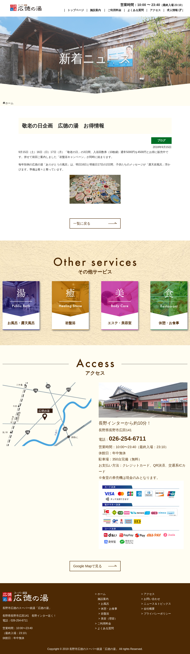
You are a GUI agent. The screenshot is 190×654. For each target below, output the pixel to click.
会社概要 (149, 608)
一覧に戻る (81, 223)
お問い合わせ (152, 598)
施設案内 (95, 10)
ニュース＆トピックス (157, 603)
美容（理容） (109, 618)
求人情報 (172, 10)
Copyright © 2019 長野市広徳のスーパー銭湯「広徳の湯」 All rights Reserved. (95, 649)
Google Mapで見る (87, 566)
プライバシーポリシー (157, 613)
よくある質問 (135, 10)
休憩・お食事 (109, 608)
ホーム (101, 594)
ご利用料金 (114, 10)
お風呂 (105, 603)
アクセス (155, 10)
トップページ (76, 10)
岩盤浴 (105, 613)
